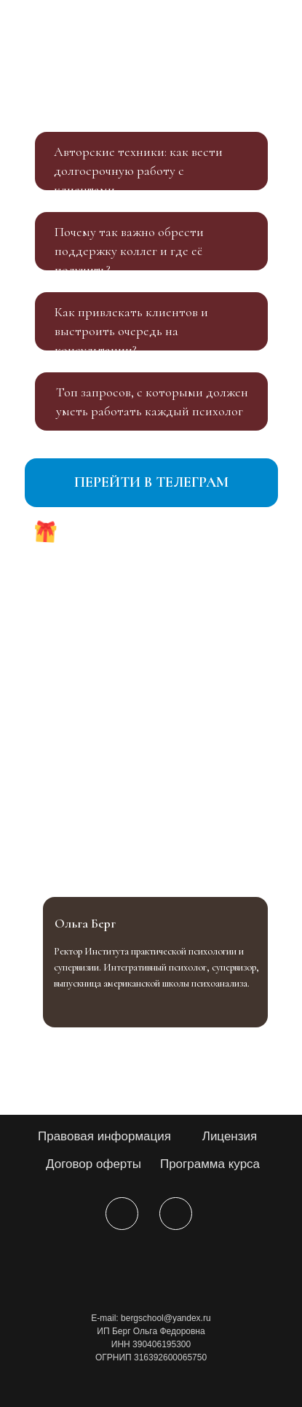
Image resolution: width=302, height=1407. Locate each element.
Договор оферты (93, 1164)
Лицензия (230, 1136)
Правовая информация (104, 1136)
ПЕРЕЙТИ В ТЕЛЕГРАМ (151, 482)
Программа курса (210, 1164)
